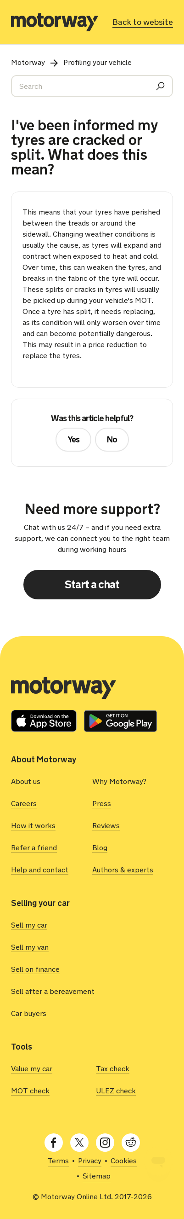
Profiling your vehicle (97, 62)
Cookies (124, 1160)
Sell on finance (35, 969)
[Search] (92, 86)
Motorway (28, 62)
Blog (99, 847)
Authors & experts (122, 869)
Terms (58, 1160)
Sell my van (30, 947)
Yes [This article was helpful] (73, 440)
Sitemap (97, 1176)
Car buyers (28, 1013)
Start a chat (92, 584)
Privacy (89, 1160)
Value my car (31, 1068)
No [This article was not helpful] (112, 440)
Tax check (112, 1068)
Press (101, 803)
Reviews (106, 825)
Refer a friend (34, 847)
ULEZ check (116, 1090)
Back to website (142, 22)
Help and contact (39, 869)
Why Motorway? (119, 781)
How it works (33, 825)
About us (25, 781)
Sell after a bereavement (53, 991)
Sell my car (29, 925)
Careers (24, 803)
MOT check (30, 1090)
